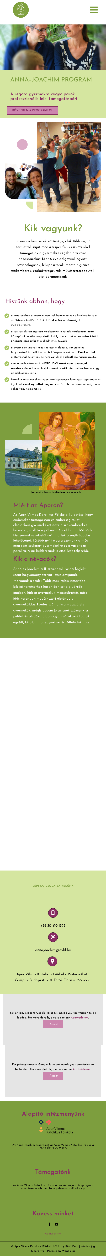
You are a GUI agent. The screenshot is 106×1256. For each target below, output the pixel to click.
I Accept (53, 1024)
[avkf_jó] (56, 1120)
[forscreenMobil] (21, 3)
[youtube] (56, 1224)
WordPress (68, 1251)
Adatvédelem (79, 1017)
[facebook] (49, 1224)
